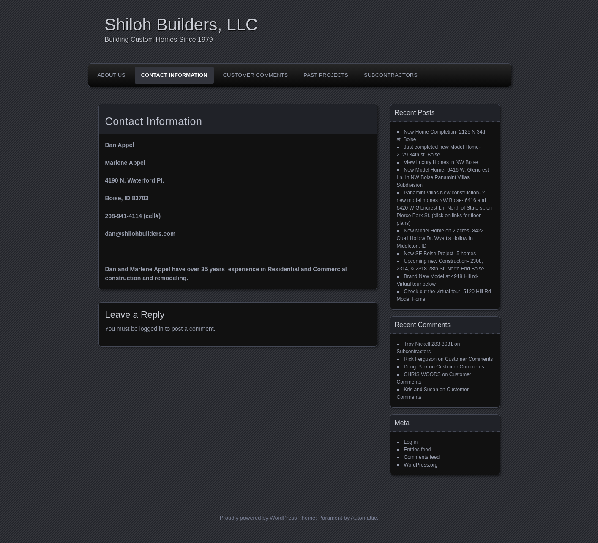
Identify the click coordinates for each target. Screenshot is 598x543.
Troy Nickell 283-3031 (428, 344)
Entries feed (417, 450)
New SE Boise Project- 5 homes (440, 253)
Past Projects (325, 75)
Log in (411, 442)
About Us (112, 75)
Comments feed (422, 457)
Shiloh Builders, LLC (181, 24)
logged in (151, 328)
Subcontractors (391, 75)
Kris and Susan (421, 390)
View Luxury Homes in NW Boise (441, 162)
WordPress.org (421, 465)
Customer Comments (255, 75)
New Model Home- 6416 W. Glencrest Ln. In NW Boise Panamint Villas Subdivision (443, 177)
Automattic (364, 518)
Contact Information (174, 75)
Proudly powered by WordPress (258, 518)
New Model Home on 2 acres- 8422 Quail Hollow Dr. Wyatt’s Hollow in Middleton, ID (440, 238)
